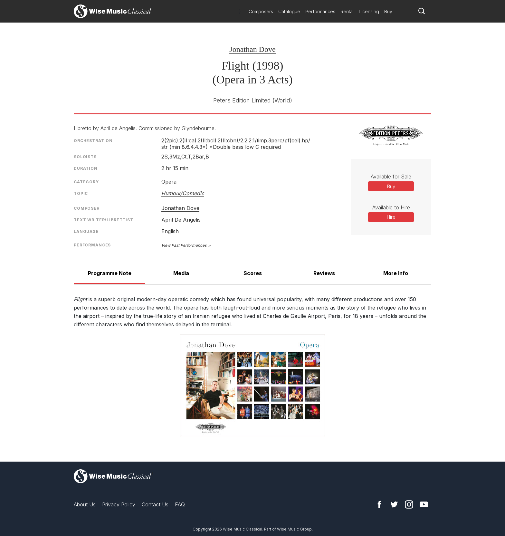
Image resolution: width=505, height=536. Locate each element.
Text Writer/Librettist (103, 219)
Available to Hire (391, 207)
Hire (391, 217)
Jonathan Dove (252, 49)
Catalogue (289, 11)
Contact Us (155, 504)
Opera (168, 181)
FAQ (180, 504)
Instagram (409, 504)
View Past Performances (183, 245)
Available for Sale (391, 176)
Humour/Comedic (182, 193)
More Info (395, 273)
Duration (86, 168)
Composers (261, 11)
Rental (347, 11)
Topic (81, 193)
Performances (320, 11)
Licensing (369, 11)
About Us (85, 504)
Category (86, 181)
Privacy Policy (118, 504)
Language (86, 231)
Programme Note (109, 273)
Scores (252, 273)
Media (181, 273)
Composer (87, 208)
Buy (388, 11)
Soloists (85, 156)
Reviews (324, 273)
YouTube (424, 504)
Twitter (394, 504)
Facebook (379, 504)
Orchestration (93, 140)
